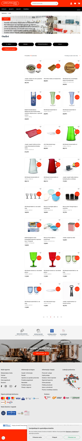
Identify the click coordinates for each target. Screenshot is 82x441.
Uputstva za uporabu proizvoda (30, 377)
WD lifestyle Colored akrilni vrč (70, 144)
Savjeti (19, 9)
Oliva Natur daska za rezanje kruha (52, 78)
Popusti (4, 9)
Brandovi (3, 382)
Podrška (27, 9)
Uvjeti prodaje (45, 375)
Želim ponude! (40, 353)
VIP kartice (4, 377)
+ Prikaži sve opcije (9, 49)
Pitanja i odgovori (26, 387)
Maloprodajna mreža (6, 372)
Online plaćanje (46, 382)
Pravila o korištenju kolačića (49, 389)
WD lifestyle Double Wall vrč (50, 109)
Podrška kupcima (26, 384)
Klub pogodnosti (5, 380)
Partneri (3, 375)
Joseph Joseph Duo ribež (69, 237)
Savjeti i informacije (26, 372)
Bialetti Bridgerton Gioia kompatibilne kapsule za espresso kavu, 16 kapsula (33, 239)
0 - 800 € (8, 44)
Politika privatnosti (47, 384)
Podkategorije (43, 44)
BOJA (60, 44)
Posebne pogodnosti (27, 380)
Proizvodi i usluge (47, 372)
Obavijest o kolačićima (72, 431)
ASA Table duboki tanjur (49, 144)
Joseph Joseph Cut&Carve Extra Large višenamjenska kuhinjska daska (32, 146)
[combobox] (72, 56)
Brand (25, 44)
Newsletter (24, 382)
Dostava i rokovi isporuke (49, 377)
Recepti (11, 9)
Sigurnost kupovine (47, 380)
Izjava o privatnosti (47, 387)
